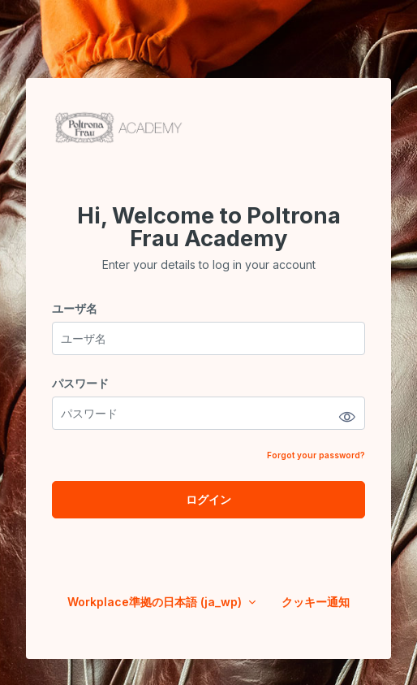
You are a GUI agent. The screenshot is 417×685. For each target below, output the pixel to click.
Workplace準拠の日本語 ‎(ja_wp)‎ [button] (156, 602)
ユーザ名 (74, 308)
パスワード (80, 383)
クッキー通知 (316, 602)
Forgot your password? (316, 455)
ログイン (208, 499)
